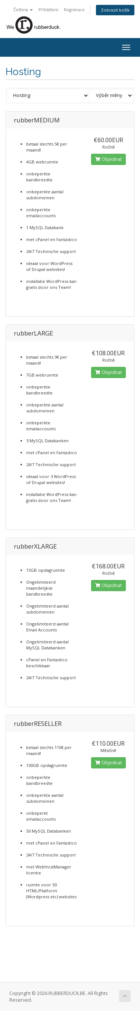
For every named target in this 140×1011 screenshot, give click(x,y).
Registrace (74, 9)
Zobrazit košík (115, 10)
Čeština (23, 9)
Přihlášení (48, 9)
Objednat (108, 159)
